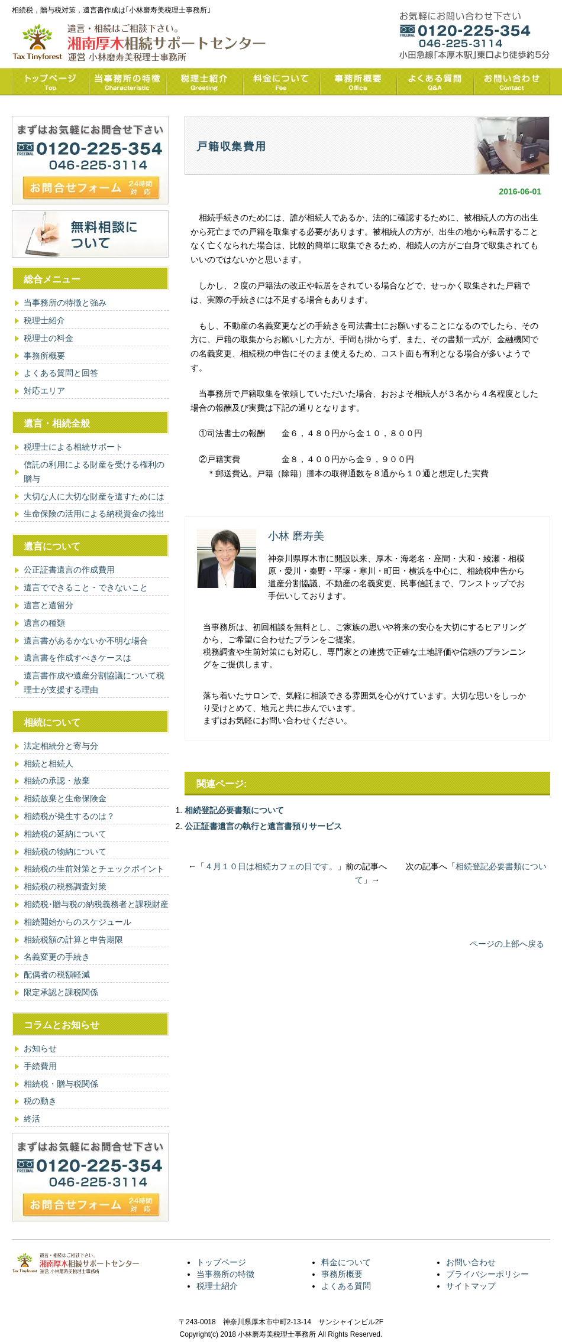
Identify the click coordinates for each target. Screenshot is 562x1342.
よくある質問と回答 (61, 373)
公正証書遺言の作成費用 (69, 569)
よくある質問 (346, 1286)
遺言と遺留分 (48, 605)
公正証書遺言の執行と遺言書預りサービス (263, 826)
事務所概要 (44, 355)
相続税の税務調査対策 (65, 886)
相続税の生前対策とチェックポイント (94, 868)
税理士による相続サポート (73, 446)
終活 (32, 1118)
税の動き (40, 1101)
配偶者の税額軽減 (57, 974)
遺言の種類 (44, 623)
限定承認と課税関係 (61, 992)
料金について (346, 1262)
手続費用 (40, 1066)
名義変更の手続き (57, 956)
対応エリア (44, 390)
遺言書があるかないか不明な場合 (86, 640)
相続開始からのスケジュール (77, 922)
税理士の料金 (48, 338)
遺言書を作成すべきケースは (77, 657)
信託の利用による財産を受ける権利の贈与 (94, 471)
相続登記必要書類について (234, 810)
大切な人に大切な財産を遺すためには (94, 496)
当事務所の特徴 (225, 1274)
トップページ (221, 1262)
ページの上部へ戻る (507, 943)
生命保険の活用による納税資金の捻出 (94, 513)
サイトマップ (471, 1286)
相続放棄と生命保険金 (65, 798)
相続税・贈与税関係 (61, 1083)
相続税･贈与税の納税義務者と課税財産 (96, 904)
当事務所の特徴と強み (65, 302)
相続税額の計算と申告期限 (73, 939)
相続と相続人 (48, 763)
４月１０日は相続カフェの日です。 (271, 866)
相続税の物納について (65, 851)
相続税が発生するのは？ (69, 816)
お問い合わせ (471, 1262)
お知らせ (40, 1048)
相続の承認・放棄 (57, 780)
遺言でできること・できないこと (86, 587)
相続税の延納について (65, 834)
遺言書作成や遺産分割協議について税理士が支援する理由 (94, 682)
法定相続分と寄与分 (61, 745)
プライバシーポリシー (487, 1274)
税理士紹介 (44, 320)
